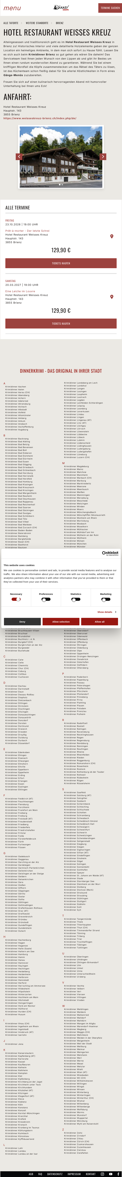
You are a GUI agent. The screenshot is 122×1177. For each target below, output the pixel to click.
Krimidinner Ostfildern (75, 665)
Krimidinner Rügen (74, 780)
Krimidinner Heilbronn (16, 977)
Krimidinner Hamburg (16, 954)
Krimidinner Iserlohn (16, 1035)
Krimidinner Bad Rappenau (19, 501)
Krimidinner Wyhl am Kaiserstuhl (81, 1124)
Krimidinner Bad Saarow (18, 507)
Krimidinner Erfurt (14, 778)
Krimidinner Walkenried (76, 1015)
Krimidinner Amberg (15, 418)
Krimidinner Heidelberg (17, 971)
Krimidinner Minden (74, 506)
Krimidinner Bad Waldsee (18, 524)
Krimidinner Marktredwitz (77, 483)
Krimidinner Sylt (72, 910)
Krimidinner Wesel (73, 1063)
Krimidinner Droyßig (16, 734)
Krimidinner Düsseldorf (17, 743)
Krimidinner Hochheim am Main (21, 997)
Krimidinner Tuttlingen (76, 947)
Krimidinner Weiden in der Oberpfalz (83, 1038)
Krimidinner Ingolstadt (17, 1029)
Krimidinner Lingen (74, 417)
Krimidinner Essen (14, 784)
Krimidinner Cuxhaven (17, 677)
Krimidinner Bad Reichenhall (20, 504)
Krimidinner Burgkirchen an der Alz (23, 645)
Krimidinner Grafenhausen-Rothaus (23, 908)
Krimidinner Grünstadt (17, 922)
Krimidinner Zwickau (75, 1150)
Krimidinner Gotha (14, 899)
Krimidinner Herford (15, 983)
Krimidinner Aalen (14, 389)
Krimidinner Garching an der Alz (22, 862)
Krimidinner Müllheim (75, 538)
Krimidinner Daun (14, 692)
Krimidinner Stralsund (75, 893)
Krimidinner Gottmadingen (19, 905)
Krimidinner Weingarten (76, 1052)
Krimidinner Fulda (14, 836)
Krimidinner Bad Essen (17, 461)
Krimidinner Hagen (15, 943)
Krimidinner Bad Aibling (17, 441)
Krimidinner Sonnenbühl (76, 867)
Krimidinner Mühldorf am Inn (79, 532)
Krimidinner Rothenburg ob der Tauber (84, 772)
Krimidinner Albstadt (16, 409)
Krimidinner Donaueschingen (20, 714)
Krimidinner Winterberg (76, 1092)
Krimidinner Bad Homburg (18, 481)
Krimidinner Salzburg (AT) (77, 795)
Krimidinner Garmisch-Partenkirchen (24, 868)
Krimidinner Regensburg (76, 740)
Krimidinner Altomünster (18, 415)
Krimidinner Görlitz (15, 893)
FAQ (40, 1174)
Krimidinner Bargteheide (18, 539)
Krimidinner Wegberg (75, 1029)
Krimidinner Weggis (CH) (77, 1032)
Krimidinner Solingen (75, 864)
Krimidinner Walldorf (75, 1018)
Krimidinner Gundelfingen (18, 925)
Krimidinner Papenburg (76, 680)
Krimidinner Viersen (74, 994)
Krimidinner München (75, 544)
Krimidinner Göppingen (17, 891)
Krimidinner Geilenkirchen (19, 871)
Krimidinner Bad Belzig (17, 444)
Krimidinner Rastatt (74, 726)
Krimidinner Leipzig (74, 406)
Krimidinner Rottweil (75, 775)
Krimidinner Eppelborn (17, 769)
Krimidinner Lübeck (74, 437)
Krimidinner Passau (74, 682)
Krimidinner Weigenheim (77, 1041)
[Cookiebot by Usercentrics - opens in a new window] (104, 553)
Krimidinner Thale (73, 922)
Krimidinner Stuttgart (75, 901)
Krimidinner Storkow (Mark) (78, 890)
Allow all (100, 621)
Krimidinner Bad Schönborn (19, 516)
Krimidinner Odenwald (75, 636)
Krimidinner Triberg (74, 936)
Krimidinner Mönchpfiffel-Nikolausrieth (84, 515)
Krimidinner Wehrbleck (76, 1035)
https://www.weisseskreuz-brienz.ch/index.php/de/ (39, 118)
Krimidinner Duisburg (16, 737)
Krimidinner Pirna (73, 700)
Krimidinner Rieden (74, 757)
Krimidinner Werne (74, 1061)
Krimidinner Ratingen (75, 729)
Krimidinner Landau (15, 1151)
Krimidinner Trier (73, 939)
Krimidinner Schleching (76, 807)
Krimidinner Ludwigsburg (77, 449)
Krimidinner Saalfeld (75, 792)
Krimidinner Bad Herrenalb (19, 476)
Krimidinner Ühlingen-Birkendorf (81, 962)
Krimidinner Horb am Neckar (20, 1006)
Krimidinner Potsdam (75, 708)
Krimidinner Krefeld (15, 1119)
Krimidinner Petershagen (77, 685)
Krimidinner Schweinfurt (77, 829)
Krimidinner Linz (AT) (75, 423)
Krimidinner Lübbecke (75, 434)
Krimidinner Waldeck (75, 1012)
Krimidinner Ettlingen (16, 789)
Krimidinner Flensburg (17, 804)
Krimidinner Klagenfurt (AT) (19, 1096)
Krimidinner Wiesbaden (76, 1075)
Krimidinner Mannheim (76, 475)
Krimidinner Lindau (74, 414)
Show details (105, 612)
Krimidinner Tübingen (75, 945)
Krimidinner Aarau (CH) (17, 392)
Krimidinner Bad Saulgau (18, 513)
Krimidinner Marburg (75, 480)
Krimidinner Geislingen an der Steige (24, 873)
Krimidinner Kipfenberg (17, 1079)
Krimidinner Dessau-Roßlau (19, 694)
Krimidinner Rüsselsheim (77, 783)
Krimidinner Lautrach (75, 397)
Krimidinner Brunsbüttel (17, 636)
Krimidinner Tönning (74, 933)
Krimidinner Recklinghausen (79, 734)
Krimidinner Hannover (16, 963)
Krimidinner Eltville (15, 766)
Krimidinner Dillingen (16, 703)
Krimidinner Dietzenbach (18, 700)
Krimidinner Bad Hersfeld (18, 479)
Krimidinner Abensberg (17, 395)
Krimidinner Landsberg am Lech (81, 383)
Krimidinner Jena (14, 1044)
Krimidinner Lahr (14, 1148)
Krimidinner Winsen (74, 1089)
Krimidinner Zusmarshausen (79, 1144)
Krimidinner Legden (74, 400)
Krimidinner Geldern (16, 876)
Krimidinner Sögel (73, 861)
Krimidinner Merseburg (76, 498)
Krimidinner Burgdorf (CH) (19, 642)
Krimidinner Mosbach (75, 523)
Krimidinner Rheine (74, 752)
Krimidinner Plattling (75, 702)
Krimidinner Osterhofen (76, 662)
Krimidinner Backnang (17, 438)
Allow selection (61, 621)
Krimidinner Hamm (15, 957)
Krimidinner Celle (14, 662)
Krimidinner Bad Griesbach (19, 467)
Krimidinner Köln (14, 1104)
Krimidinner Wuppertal (76, 1118)
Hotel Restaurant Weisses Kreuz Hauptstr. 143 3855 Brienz (26, 238)
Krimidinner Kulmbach (17, 1133)
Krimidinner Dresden (16, 732)
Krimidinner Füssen (15, 847)
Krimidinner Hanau (15, 960)
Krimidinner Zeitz (73, 1133)
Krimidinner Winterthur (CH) (79, 1098)
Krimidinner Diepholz (16, 697)
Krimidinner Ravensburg (76, 732)
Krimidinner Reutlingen (76, 749)
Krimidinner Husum (15, 1014)
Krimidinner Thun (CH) (76, 927)
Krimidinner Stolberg (75, 887)
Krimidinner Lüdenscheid (77, 443)
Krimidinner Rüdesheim (76, 777)
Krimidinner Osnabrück (76, 659)
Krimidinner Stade (73, 878)
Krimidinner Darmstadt (17, 689)
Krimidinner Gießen (15, 885)
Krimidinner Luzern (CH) (77, 457)
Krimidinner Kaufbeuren (17, 1064)
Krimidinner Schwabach (76, 818)
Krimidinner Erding (15, 775)
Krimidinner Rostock (74, 769)
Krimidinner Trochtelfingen (78, 942)
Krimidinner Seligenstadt (77, 841)
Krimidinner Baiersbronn (18, 533)
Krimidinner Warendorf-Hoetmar (81, 1026)
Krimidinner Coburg (15, 671)
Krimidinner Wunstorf (75, 1115)
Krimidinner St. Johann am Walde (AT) (84, 875)
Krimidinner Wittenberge (77, 1106)
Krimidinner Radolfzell (76, 723)
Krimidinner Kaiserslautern (19, 1053)
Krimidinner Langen (74, 388)
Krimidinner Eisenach (16, 758)
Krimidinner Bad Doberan (18, 453)
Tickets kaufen (61, 263)
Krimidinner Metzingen (76, 503)
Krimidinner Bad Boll (16, 450)
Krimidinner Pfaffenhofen (77, 688)
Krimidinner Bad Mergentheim (21, 493)
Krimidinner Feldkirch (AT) (19, 798)
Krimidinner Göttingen (16, 902)
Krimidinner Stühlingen (76, 898)
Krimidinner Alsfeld (15, 412)
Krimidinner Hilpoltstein (17, 991)
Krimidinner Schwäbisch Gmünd (81, 821)
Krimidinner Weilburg (75, 1046)
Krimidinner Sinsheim (75, 858)
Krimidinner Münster (75, 546)
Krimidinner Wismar (74, 1101)
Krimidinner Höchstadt (17, 1000)
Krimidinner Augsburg (16, 429)
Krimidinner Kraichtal (16, 1116)
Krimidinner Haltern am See (19, 951)
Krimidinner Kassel (15, 1062)
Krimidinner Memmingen (77, 495)
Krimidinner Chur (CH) (17, 668)
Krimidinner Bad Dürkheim (19, 456)
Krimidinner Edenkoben (17, 752)
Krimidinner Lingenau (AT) (78, 420)
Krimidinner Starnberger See (79, 881)
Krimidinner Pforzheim (76, 691)
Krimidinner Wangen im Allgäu (80, 1023)
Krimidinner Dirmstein (16, 706)
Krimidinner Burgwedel (17, 648)
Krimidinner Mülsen (74, 541)
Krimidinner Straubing (75, 895)
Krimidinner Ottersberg (76, 668)
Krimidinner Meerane (75, 486)
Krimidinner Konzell (15, 1110)
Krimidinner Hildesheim (17, 988)
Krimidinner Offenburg (76, 642)
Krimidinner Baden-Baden (18, 530)
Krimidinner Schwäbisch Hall (79, 824)
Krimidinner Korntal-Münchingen (22, 1113)
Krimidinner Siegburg (75, 844)
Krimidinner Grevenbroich (19, 916)
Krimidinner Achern (15, 398)
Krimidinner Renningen (76, 746)
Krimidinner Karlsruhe (16, 1059)
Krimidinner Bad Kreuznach (19, 487)
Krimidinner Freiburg (16, 816)
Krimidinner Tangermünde (77, 919)
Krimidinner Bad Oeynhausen (20, 499)
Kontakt (91, 1174)
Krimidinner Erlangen (16, 781)
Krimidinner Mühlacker (76, 529)
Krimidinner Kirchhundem (18, 1087)
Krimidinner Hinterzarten (18, 994)
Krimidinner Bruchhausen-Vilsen (22, 630)
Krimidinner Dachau (15, 686)
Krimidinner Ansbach (16, 424)
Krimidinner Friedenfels (17, 827)
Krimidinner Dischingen (17, 709)
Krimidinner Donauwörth (18, 717)
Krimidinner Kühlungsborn (19, 1130)
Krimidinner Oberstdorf (76, 630)
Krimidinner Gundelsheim (18, 928)
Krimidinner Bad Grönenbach (20, 470)
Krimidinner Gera (14, 882)
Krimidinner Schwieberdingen (79, 838)
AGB (31, 1174)
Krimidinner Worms (74, 1112)
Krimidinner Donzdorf (16, 720)
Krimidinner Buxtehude (17, 650)
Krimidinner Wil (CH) (75, 1078)
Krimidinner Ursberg (74, 977)
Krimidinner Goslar (15, 896)
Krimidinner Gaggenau (17, 859)
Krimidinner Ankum (15, 421)
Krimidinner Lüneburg (75, 454)
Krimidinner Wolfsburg (76, 1109)
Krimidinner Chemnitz (16, 665)
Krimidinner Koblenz (16, 1102)
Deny (22, 621)
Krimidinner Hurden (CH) (18, 1011)
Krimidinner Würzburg (75, 1121)
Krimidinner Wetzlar (74, 1066)
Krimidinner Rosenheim (76, 766)
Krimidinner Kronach (16, 1125)
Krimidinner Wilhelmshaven (78, 1081)
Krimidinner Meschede (76, 501)
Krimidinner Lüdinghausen (78, 446)
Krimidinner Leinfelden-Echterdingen (83, 403)
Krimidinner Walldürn (75, 1020)
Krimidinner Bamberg (16, 536)
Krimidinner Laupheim (75, 394)
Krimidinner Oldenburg (76, 648)
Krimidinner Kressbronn (17, 1122)
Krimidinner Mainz (73, 469)
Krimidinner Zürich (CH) (76, 1141)
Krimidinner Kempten (16, 1073)
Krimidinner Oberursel (75, 633)
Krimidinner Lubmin (74, 440)
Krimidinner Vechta (74, 986)
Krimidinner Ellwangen (17, 761)
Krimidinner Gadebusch (17, 856)
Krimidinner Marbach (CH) (78, 478)
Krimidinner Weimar (74, 1049)
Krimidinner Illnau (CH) (17, 1023)
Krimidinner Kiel (13, 1076)
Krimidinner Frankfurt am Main (21, 810)
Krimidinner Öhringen (75, 645)
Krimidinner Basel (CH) (17, 542)
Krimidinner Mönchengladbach (80, 512)
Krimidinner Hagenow (16, 945)
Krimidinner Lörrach (74, 428)
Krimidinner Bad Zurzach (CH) (21, 527)
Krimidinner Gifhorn (15, 888)
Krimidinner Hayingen (16, 966)
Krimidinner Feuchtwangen (19, 801)
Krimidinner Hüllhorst (16, 1009)
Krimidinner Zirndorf (75, 1136)
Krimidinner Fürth (14, 841)
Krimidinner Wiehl (73, 1069)
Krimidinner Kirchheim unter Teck (23, 1084)
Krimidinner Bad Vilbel (17, 522)
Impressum (74, 1174)
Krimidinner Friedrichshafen (20, 830)
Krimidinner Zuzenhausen (77, 1147)
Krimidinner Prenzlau (75, 711)
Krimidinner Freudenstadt (18, 821)
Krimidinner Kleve (14, 1099)
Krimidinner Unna (73, 971)
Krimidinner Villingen (75, 997)
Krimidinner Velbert (74, 988)
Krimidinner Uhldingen (76, 959)
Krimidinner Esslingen (16, 787)
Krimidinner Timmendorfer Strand (82, 930)
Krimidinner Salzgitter (75, 798)
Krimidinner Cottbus (15, 674)
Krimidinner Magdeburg (76, 466)
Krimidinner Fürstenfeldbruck (20, 839)
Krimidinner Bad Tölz (16, 519)
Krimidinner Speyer (74, 872)
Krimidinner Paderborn (76, 677)
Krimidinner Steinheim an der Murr (82, 884)
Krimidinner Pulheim (74, 714)
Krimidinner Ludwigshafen (78, 451)
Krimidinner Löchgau (75, 426)
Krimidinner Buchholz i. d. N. (20, 639)
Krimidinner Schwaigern (76, 827)
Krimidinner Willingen (75, 1083)
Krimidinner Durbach (16, 740)
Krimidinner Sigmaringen (77, 850)
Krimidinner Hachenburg (18, 940)
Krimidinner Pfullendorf (76, 694)
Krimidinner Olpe (73, 650)
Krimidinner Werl (73, 1058)
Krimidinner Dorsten (16, 723)
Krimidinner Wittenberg (76, 1104)
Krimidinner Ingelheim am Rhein (22, 1026)
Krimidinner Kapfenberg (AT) (20, 1056)
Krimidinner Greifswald (17, 914)
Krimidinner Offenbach (76, 639)
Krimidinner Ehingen (16, 755)
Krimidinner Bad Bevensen (19, 447)
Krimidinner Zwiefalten (76, 1153)
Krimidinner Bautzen (16, 547)
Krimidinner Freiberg (16, 813)
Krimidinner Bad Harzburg (19, 473)
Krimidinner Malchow (75, 472)
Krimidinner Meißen (74, 492)
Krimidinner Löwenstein (76, 431)
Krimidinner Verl (72, 991)
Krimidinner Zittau (73, 1138)
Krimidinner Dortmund (17, 726)
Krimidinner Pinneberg (76, 697)
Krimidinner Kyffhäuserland (19, 1139)
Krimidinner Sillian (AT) (76, 852)
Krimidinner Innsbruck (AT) (19, 1032)
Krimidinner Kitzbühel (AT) (19, 1090)
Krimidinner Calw (14, 660)
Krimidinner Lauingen (75, 391)
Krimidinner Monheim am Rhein (80, 518)
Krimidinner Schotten (75, 812)
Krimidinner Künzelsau (17, 1136)
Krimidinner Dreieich (16, 729)
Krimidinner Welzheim (75, 1055)
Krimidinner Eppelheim (17, 772)
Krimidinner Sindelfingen (77, 855)
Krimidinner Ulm (72, 965)
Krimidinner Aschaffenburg (19, 427)
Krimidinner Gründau (16, 919)
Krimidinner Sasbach (75, 801)
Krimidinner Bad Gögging (18, 464)
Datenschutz (55, 1174)
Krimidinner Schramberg (77, 815)
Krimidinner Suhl (73, 907)
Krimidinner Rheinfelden (76, 755)
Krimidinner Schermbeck (77, 804)
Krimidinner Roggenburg (77, 760)
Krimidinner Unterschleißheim (79, 974)
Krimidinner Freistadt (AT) (19, 819)
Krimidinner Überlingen (76, 956)
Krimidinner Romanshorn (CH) (79, 763)
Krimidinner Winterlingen (77, 1095)
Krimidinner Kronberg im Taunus (22, 1127)
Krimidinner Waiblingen (76, 1009)
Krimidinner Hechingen (17, 968)
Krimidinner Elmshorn (16, 764)
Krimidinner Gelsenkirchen (19, 879)
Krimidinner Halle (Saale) (18, 948)
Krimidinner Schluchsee (76, 809)
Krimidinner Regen (74, 737)
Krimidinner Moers (74, 509)
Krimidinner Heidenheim (18, 974)
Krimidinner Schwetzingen (78, 835)
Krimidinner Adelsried (16, 401)
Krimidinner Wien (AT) (75, 1072)
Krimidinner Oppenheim (76, 653)
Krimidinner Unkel (73, 968)
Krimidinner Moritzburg (76, 521)
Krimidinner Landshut (75, 385)
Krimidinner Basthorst (16, 544)
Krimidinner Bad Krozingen (19, 490)
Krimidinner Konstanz (16, 1107)
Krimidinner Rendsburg (76, 743)
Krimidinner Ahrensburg (17, 404)
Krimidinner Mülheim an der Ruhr (81, 535)
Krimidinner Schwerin (75, 832)
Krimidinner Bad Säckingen (19, 510)
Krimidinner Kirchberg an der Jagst (23, 1082)
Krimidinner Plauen (74, 705)
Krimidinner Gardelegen (17, 865)
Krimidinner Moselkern (76, 526)
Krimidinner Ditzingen (16, 712)
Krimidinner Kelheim (16, 1067)
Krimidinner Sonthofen (76, 870)
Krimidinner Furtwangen (18, 844)
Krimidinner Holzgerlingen (19, 1003)
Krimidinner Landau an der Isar (21, 1154)
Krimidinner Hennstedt (17, 980)
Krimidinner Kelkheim (16, 1070)
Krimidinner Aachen (15, 386)
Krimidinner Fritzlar (15, 833)
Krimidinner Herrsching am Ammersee (25, 986)
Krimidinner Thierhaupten (77, 924)
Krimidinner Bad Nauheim (18, 496)
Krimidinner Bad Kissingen (19, 484)
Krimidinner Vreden (74, 1000)
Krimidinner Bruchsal (16, 633)
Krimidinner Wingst (74, 1086)
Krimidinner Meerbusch (76, 489)
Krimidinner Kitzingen (16, 1093)
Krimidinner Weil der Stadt (78, 1043)
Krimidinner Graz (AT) (16, 911)
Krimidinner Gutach (15, 931)
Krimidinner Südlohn (74, 904)
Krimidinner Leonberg (75, 408)
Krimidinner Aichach (16, 406)
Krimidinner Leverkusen (76, 411)
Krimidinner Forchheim (17, 807)
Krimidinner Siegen (74, 847)
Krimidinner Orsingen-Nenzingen (81, 656)
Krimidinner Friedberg (16, 824)
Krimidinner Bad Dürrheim (19, 459)
